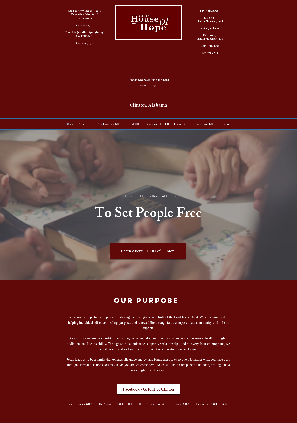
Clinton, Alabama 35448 (210, 21)
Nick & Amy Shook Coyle (84, 10)
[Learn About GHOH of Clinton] (148, 251)
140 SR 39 (209, 17)
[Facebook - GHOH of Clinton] (148, 389)
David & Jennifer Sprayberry (84, 32)
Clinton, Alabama (148, 105)
